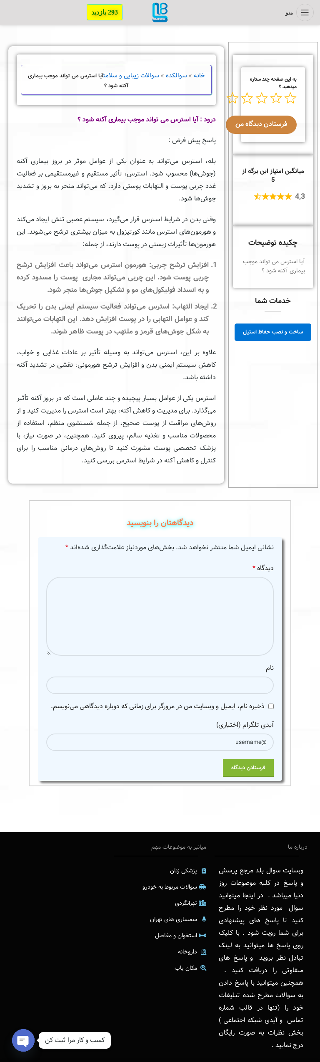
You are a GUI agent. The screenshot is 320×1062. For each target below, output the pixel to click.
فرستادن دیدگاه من (261, 124)
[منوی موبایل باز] (299, 12)
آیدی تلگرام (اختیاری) (245, 725)
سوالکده (176, 76)
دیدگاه (263, 568)
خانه (199, 76)
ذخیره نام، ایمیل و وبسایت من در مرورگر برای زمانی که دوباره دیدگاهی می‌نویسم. (158, 706)
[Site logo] (160, 12)
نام (270, 668)
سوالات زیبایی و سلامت (131, 76)
